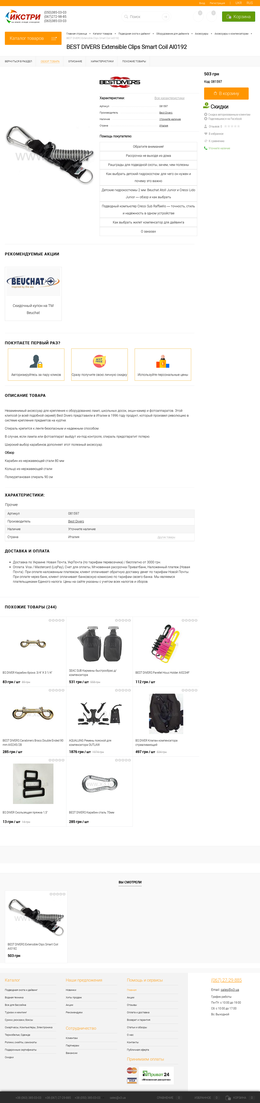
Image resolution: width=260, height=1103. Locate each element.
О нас (130, 1033)
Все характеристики (169, 98)
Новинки (71, 988)
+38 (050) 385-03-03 (87, 1097)
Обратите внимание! (148, 147)
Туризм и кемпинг (16, 1011)
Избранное (204, 1097)
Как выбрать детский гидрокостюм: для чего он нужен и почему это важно (148, 177)
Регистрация (217, 3)
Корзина (240, 1097)
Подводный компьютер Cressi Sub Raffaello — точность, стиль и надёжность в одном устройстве (148, 209)
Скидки (9, 1056)
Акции (69, 1003)
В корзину (226, 93)
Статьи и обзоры (137, 1026)
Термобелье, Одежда (17, 1033)
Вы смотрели (130, 881)
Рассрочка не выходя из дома (148, 156)
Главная (131, 988)
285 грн (12, 750)
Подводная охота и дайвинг (21, 988)
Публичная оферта (138, 1048)
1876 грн (86, 750)
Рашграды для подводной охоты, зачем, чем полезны (148, 165)
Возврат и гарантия (138, 1018)
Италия (163, 125)
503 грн (211, 73)
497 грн (151, 750)
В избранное (214, 134)
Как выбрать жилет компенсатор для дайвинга (148, 222)
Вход (202, 3)
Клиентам (72, 1036)
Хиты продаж (74, 996)
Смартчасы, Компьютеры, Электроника (28, 1026)
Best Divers (166, 112)
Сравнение (166, 1097)
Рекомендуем (74, 1011)
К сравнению (214, 141)
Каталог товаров (33, 38)
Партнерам (72, 1044)
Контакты (133, 1041)
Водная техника (14, 996)
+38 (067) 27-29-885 (58, 1097)
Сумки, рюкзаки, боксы (19, 1018)
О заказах (148, 231)
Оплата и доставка (138, 1011)
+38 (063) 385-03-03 (28, 1097)
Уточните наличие (170, 119)
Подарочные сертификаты (21, 1048)
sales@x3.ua (230, 988)
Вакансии (71, 1051)
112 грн (145, 680)
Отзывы (132, 1003)
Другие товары (166, 535)
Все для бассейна (15, 1003)
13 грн (16, 820)
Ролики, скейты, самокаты (21, 1041)
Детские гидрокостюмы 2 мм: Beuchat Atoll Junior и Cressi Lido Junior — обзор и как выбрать (148, 193)
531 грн (84, 680)
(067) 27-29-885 (226, 979)
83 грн (16, 680)
